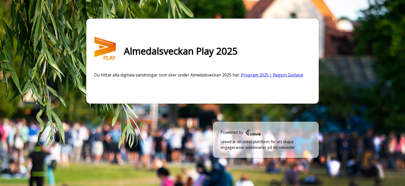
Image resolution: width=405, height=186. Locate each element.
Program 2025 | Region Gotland (272, 75)
